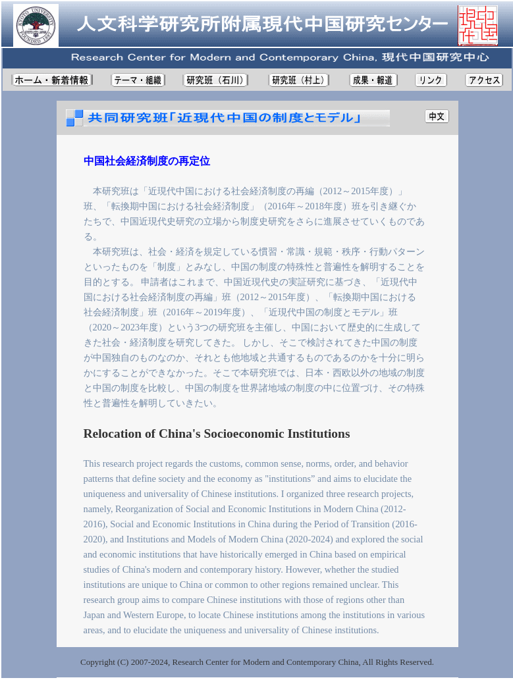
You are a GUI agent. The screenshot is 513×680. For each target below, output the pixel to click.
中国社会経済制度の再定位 (147, 160)
